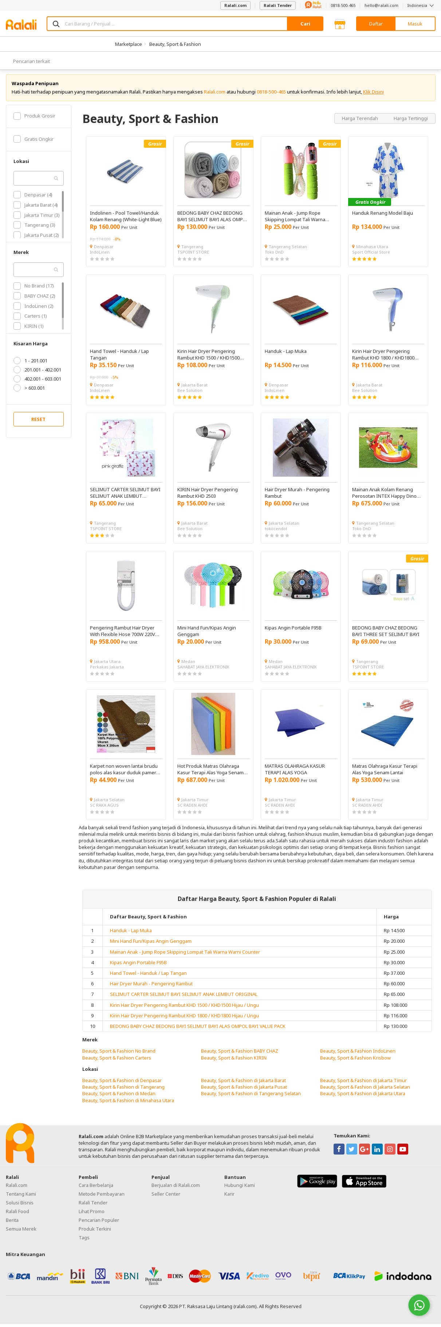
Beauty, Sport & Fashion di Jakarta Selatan (365, 1089)
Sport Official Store (371, 255)
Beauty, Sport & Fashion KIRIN (234, 1060)
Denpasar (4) (32, 197)
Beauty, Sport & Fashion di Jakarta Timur (363, 1083)
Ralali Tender (278, 5)
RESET (38, 422)
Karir (229, 1196)
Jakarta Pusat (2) (36, 238)
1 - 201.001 (30, 363)
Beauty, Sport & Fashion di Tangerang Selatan (251, 1096)
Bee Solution (189, 393)
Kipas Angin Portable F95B (138, 965)
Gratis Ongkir (33, 142)
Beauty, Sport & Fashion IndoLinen (357, 1053)
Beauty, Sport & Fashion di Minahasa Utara (128, 1103)
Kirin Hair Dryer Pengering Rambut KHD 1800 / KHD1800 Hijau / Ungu (184, 1018)
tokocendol (276, 531)
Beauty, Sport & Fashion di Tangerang (123, 1089)
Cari (305, 23)
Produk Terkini (95, 1231)
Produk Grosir (34, 118)
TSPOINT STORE (193, 255)
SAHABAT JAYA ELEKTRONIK (203, 669)
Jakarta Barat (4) (35, 207)
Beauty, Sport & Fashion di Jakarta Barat (243, 1083)
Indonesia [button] (421, 5)
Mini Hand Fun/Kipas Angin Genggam (151, 944)
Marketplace (128, 44)
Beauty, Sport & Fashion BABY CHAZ (239, 1053)
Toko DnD (274, 255)
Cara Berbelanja (96, 1188)
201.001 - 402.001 (37, 372)
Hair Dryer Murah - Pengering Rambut (151, 986)
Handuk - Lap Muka (131, 933)
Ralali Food (17, 1214)
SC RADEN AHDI (192, 808)
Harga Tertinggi (411, 121)
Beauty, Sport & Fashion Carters (116, 1060)
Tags (84, 1240)
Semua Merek (21, 1231)
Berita (12, 1223)
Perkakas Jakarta (107, 669)
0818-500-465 (343, 5)
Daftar (376, 23)
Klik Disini (373, 94)
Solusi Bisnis (20, 1205)
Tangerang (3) (34, 227)
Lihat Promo (92, 1214)
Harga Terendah (360, 121)
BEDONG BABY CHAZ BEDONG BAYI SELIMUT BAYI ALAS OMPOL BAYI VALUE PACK (198, 1029)
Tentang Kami (21, 1196)
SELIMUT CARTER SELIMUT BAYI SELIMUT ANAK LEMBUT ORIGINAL (183, 997)
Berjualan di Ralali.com (175, 1188)
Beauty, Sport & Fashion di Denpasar (122, 1083)
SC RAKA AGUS (104, 808)
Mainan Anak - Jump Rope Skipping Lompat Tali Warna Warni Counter (185, 954)
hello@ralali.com (381, 5)
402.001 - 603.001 (37, 381)
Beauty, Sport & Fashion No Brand (118, 1053)
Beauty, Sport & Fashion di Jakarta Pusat (244, 1089)
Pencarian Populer (99, 1223)
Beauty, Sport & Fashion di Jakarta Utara (362, 1096)
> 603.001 (29, 390)
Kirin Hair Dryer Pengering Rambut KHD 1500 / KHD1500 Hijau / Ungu (184, 1007)
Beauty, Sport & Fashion (175, 44)
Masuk (415, 23)
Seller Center (165, 1196)
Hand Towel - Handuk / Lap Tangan (148, 976)
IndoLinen (100, 255)
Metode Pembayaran (102, 1196)
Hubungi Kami (239, 1188)
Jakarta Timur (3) (36, 217)
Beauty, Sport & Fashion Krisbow (355, 1060)
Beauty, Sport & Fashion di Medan (118, 1096)
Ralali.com (235, 5)
